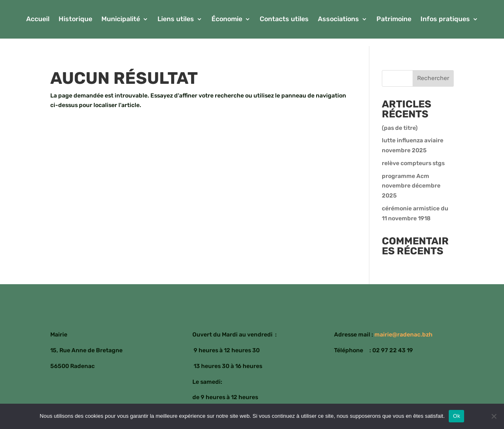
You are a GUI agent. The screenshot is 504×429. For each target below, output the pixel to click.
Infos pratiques (445, 19)
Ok (456, 416)
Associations (338, 19)
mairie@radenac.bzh (403, 334)
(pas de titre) (400, 128)
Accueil (37, 19)
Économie (226, 19)
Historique (75, 19)
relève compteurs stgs (413, 163)
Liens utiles (175, 19)
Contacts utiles (284, 19)
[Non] (493, 416)
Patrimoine (393, 19)
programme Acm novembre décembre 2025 (411, 186)
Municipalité (120, 19)
